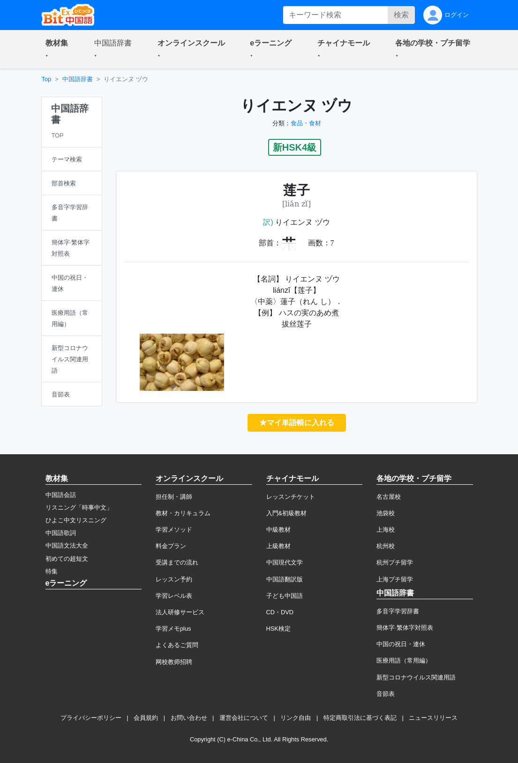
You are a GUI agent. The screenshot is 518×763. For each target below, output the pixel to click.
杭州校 (385, 545)
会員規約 (146, 717)
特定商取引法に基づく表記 (360, 717)
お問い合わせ (189, 717)
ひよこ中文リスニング (75, 520)
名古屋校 (388, 496)
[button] (58, 49)
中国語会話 (60, 494)
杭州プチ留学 (394, 562)
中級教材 (278, 529)
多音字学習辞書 (397, 611)
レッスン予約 (174, 579)
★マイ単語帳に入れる (296, 423)
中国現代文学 (284, 562)
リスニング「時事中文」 (79, 507)
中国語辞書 (77, 79)
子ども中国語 (284, 595)
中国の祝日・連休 (400, 644)
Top (47, 79)
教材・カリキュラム (183, 513)
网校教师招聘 (174, 661)
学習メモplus (173, 628)
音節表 (385, 693)
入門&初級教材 (286, 513)
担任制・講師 (174, 496)
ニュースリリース (433, 717)
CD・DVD (280, 612)
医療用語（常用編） (403, 660)
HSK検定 (278, 628)
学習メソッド (174, 529)
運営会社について (243, 717)
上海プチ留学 (394, 579)
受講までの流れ (177, 562)
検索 (401, 15)
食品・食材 (306, 123)
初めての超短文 (66, 558)
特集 (51, 571)
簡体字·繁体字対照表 (404, 627)
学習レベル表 (174, 595)
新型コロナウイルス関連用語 (416, 677)
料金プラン (171, 545)
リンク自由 (295, 717)
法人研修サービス (180, 612)
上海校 (385, 529)
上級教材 (278, 545)
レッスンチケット (290, 496)
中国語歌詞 (60, 532)
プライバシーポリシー (90, 717)
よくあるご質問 (177, 645)
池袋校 (385, 513)
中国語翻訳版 (284, 579)
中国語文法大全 (66, 545)
